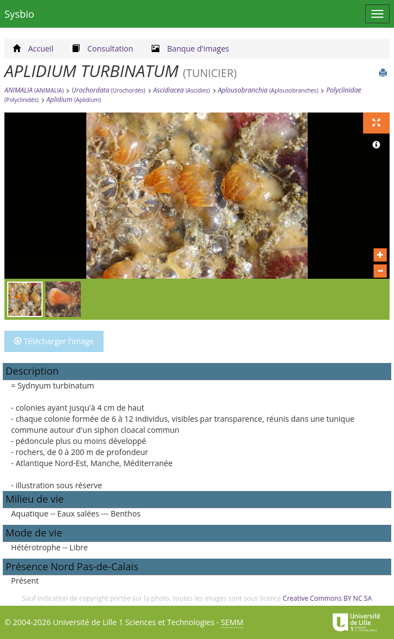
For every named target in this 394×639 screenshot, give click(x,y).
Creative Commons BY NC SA (327, 598)
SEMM (232, 622)
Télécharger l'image (54, 341)
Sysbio (19, 14)
